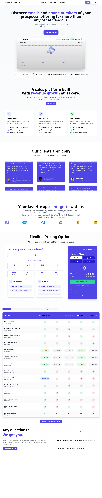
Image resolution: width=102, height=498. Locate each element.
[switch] (89, 249)
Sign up (94, 2)
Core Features (16, 309)
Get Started (51, 103)
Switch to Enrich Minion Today (51, 421)
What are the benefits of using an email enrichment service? (77, 440)
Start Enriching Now (10, 448)
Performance (26, 309)
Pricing (55, 309)
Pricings (62, 2)
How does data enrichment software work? (77, 448)
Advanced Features (37, 309)
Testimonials (53, 2)
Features (43, 2)
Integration (48, 309)
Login (87, 2)
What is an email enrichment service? (77, 432)
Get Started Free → (82, 282)
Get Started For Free (51, 32)
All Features (7, 309)
